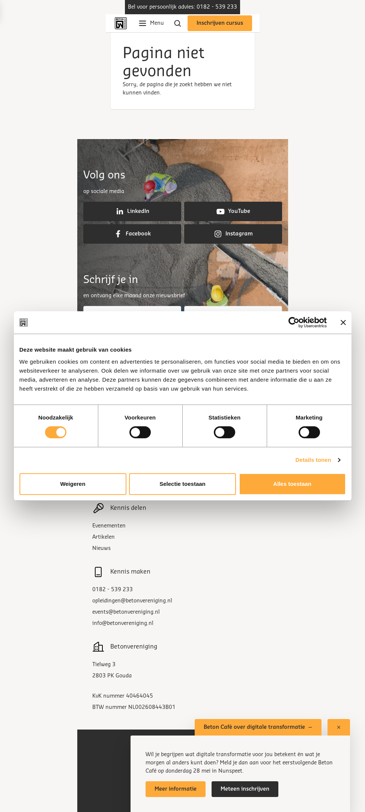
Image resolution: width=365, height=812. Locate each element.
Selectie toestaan (182, 484)
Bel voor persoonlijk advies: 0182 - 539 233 (182, 7)
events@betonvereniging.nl (126, 612)
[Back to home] (122, 23)
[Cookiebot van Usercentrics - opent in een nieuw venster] (294, 322)
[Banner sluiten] (343, 322)
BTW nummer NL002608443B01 (134, 707)
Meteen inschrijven (245, 789)
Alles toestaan (292, 484)
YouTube (233, 211)
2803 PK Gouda (112, 676)
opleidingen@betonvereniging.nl (132, 601)
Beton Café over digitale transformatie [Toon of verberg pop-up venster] (258, 727)
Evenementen (109, 526)
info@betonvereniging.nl (122, 623)
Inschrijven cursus (220, 23)
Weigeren (72, 484)
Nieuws (101, 548)
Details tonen (313, 460)
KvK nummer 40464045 (122, 696)
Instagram (233, 233)
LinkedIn (132, 211)
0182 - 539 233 (112, 589)
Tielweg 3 (104, 664)
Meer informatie (176, 789)
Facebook (132, 233)
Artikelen (103, 537)
